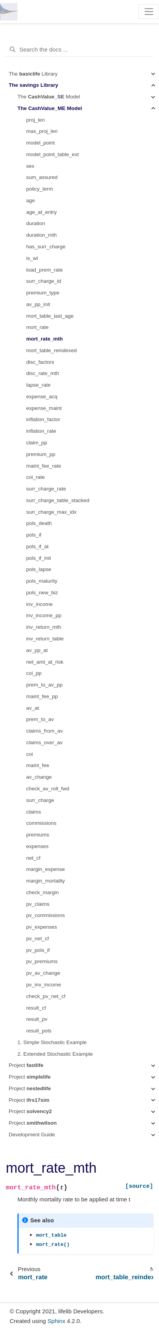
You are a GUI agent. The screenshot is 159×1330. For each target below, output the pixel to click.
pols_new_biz (42, 592)
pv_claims (38, 904)
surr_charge (40, 800)
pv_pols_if (38, 950)
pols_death (39, 523)
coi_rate (35, 477)
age (30, 200)
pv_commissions (45, 915)
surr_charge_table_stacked (58, 500)
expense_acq (41, 396)
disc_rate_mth (42, 373)
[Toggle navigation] (148, 11)
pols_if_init (38, 558)
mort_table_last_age (50, 316)
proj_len (35, 120)
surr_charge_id (43, 281)
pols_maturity (41, 581)
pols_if (33, 535)
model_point (40, 143)
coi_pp (34, 673)
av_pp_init (38, 304)
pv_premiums (42, 961)
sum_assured (42, 177)
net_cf (33, 858)
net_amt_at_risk (45, 662)
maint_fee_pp (42, 696)
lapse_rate (38, 385)
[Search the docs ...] (79, 50)
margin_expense (45, 869)
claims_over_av (44, 742)
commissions (41, 823)
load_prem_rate (44, 270)
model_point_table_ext (52, 154)
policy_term (39, 189)
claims (33, 812)
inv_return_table (45, 639)
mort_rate (37, 327)
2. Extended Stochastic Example (55, 1054)
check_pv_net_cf (46, 996)
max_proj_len (42, 131)
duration (35, 223)
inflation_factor (43, 419)
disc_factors (40, 362)
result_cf (36, 1008)
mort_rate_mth (44, 339)
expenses (37, 846)
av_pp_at (37, 650)
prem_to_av (40, 719)
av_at (32, 708)
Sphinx (57, 1321)
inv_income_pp (44, 615)
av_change (39, 777)
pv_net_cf (37, 938)
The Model (48, 97)
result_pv (37, 1019)
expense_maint (44, 408)
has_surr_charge (46, 246)
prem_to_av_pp (44, 685)
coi (29, 754)
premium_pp (40, 454)
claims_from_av (44, 731)
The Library (33, 74)
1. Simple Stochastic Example (52, 1042)
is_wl (32, 258)
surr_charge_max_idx (51, 512)
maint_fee (37, 765)
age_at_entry (41, 212)
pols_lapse (39, 569)
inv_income (39, 604)
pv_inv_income (43, 985)
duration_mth (41, 235)
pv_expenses (41, 927)
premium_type (43, 293)
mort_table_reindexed (51, 350)
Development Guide (32, 1134)
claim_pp (36, 443)
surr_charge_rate (46, 489)
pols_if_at (37, 546)
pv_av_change (43, 973)
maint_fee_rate (43, 466)
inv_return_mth (43, 627)
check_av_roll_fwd (47, 788)
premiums (37, 835)
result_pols (39, 1031)
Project (26, 1065)
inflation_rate (41, 431)
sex (30, 166)
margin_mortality (45, 881)
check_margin (42, 892)
